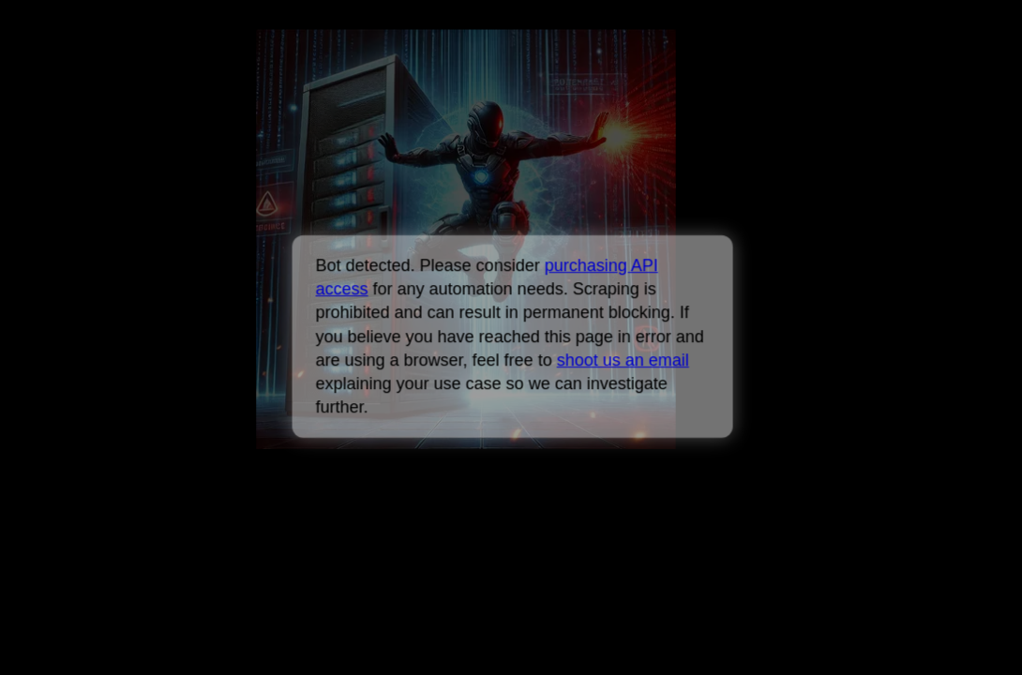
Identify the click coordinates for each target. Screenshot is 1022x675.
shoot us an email (622, 360)
